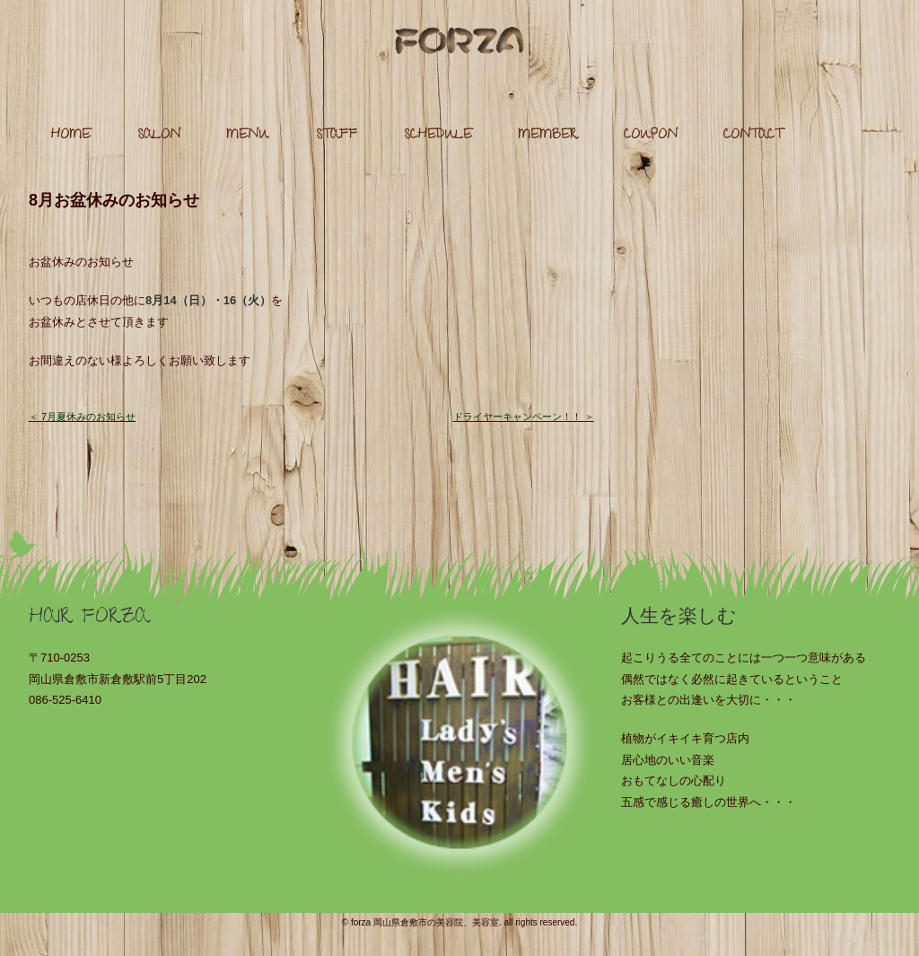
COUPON (651, 136)
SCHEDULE (438, 136)
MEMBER (547, 136)
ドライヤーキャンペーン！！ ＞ (523, 416)
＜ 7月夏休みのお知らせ (82, 416)
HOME (70, 136)
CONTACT (753, 136)
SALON (158, 136)
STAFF (336, 136)
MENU (247, 136)
